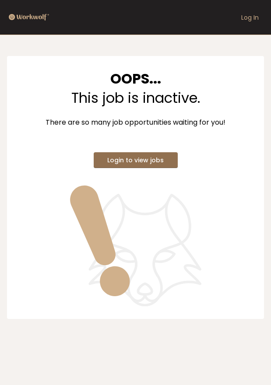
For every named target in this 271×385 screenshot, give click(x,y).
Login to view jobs (135, 160)
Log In (250, 17)
